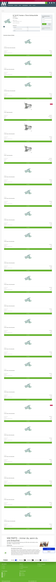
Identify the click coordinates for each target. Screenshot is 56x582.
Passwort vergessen (49, 24)
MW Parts (5, 111)
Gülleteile (5, 46)
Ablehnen (48, 571)
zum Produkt (28, 55)
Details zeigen (45, 580)
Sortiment (17, 7)
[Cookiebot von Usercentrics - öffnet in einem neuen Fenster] (5, 580)
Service (31, 7)
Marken (20, 7)
